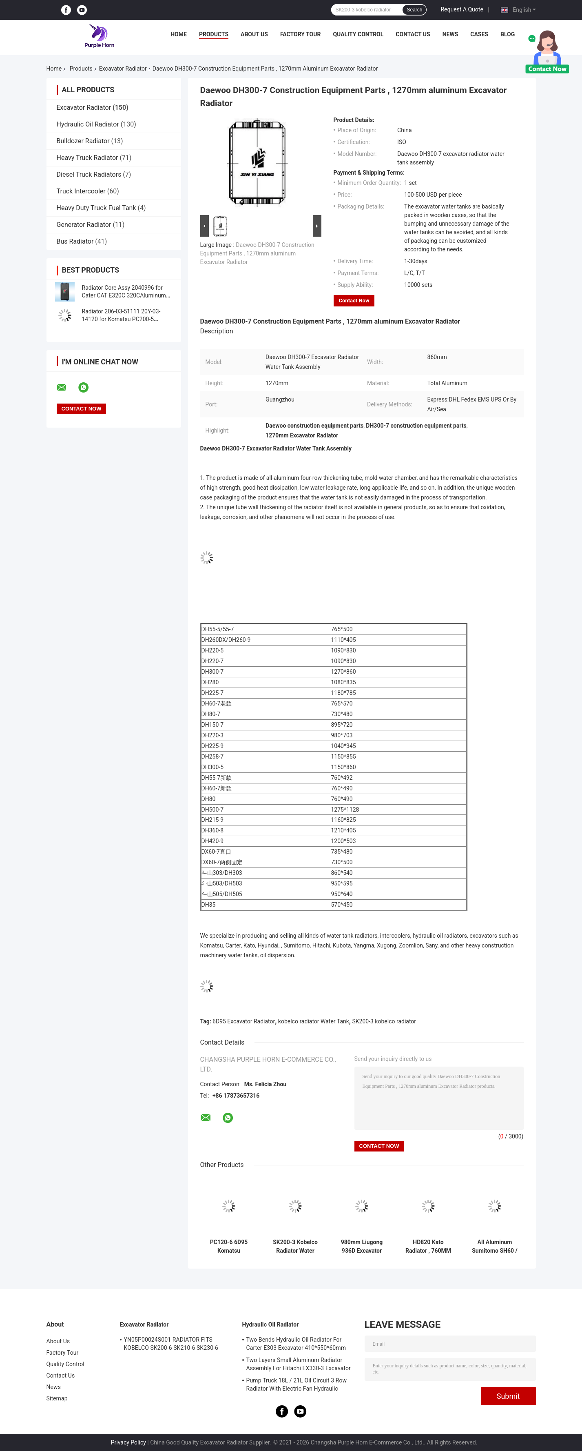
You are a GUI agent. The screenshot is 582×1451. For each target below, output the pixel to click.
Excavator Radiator (123, 68)
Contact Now (354, 300)
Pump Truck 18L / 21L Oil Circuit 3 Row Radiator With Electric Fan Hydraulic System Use (296, 1385)
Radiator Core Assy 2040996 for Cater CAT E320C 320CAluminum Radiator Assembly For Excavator (124, 295)
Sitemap (57, 1398)
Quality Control (358, 34)
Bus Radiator (75, 241)
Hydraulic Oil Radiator (88, 124)
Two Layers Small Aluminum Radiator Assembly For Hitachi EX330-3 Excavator (298, 1364)
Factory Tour (300, 34)
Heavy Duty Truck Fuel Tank (96, 208)
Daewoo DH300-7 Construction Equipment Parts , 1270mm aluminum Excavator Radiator (257, 253)
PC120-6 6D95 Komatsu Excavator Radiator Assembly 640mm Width (229, 1246)
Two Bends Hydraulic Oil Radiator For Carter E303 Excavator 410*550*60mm (296, 1343)
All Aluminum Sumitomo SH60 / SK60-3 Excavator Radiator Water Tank (495, 1246)
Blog (507, 34)
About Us (254, 34)
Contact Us (413, 34)
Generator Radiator (84, 225)
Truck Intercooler (81, 191)
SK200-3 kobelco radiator (384, 1021)
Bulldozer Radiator (83, 141)
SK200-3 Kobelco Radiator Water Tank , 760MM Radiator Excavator (295, 1246)
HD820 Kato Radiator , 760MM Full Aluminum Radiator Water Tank (428, 1246)
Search (414, 10)
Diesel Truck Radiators (89, 174)
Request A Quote (461, 9)
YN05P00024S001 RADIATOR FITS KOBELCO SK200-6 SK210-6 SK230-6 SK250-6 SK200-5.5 (171, 1344)
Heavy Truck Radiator (87, 158)
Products (213, 34)
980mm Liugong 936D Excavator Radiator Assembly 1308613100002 (362, 1246)
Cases (479, 34)
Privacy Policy (128, 1442)
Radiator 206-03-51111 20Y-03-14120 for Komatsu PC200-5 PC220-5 (121, 319)
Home (178, 34)
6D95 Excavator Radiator (243, 1021)
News (450, 34)
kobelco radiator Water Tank (313, 1021)
